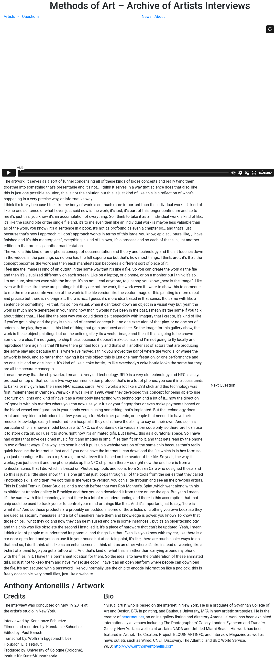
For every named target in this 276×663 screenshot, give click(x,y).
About (160, 16)
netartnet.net (132, 617)
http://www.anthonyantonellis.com (144, 646)
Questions (31, 16)
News (147, 16)
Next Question (223, 385)
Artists (10, 16)
